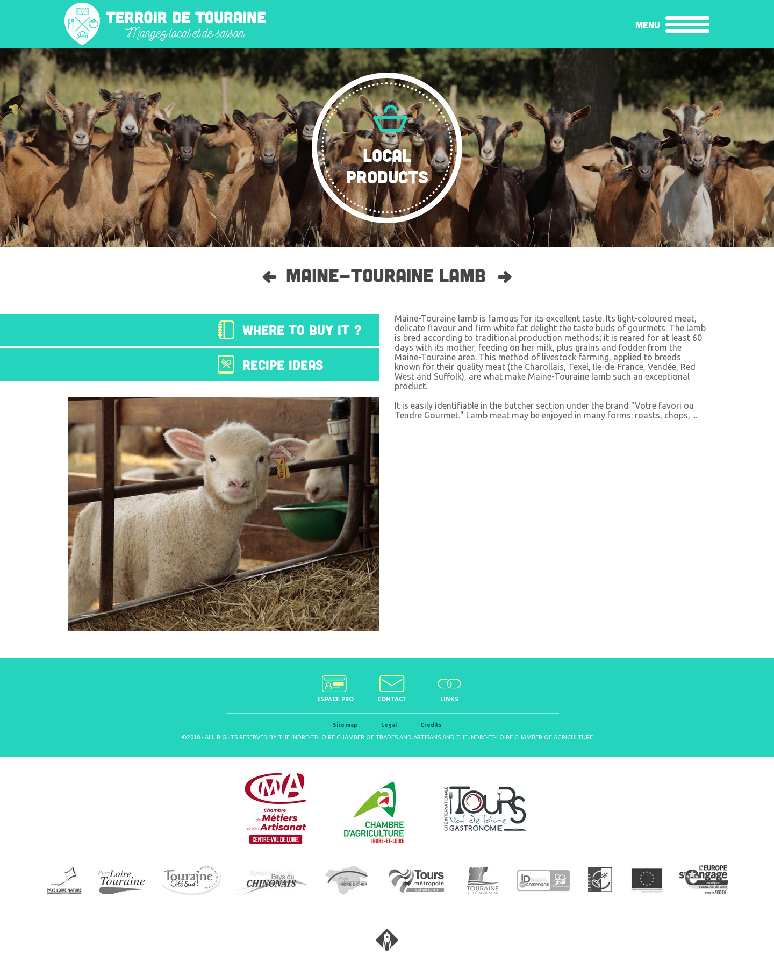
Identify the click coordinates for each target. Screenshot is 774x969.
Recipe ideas (282, 365)
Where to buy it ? (302, 330)
